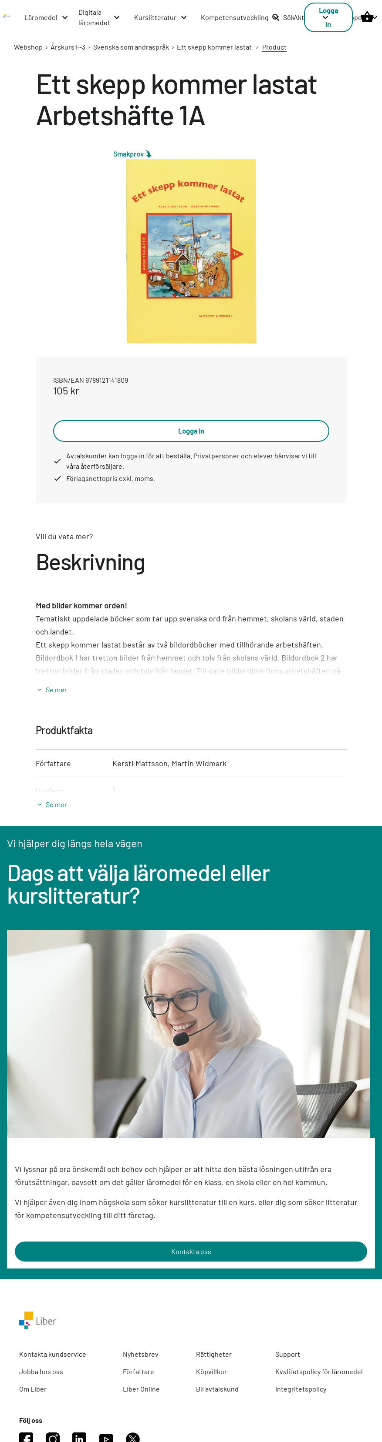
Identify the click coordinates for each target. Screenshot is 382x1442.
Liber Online (141, 1389)
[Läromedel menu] (46, 17)
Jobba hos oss (41, 1371)
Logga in (191, 431)
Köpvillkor (211, 1371)
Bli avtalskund (217, 1389)
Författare (138, 1371)
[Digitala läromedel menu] (99, 17)
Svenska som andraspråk (131, 47)
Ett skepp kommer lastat (214, 47)
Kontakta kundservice (52, 1354)
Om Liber (33, 1389)
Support (287, 1354)
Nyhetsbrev (141, 1354)
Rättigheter (214, 1354)
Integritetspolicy (300, 1389)
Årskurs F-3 (68, 47)
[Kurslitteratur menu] (161, 17)
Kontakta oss (191, 1251)
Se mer (56, 689)
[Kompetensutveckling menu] (240, 17)
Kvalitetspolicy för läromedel (319, 1371)
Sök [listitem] (283, 17)
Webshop (28, 47)
